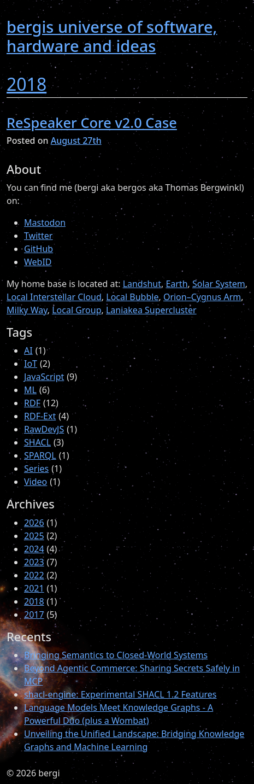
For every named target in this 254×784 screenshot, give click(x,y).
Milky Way (27, 310)
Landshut (142, 284)
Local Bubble (132, 297)
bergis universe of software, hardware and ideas (112, 36)
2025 (34, 536)
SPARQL (40, 455)
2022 (34, 575)
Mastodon (45, 223)
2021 (34, 588)
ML (30, 390)
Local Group (76, 310)
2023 (34, 562)
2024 (34, 549)
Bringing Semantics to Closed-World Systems (116, 655)
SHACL (37, 442)
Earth (176, 284)
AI (28, 350)
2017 (34, 615)
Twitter (38, 236)
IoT (30, 364)
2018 (26, 84)
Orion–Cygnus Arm (202, 297)
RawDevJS (44, 429)
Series (36, 469)
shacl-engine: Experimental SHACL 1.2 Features (120, 694)
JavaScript (44, 377)
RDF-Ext (40, 416)
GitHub (38, 249)
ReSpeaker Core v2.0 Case (92, 122)
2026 (34, 523)
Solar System (218, 284)
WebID (38, 262)
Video (35, 482)
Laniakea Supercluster (151, 310)
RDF (32, 403)
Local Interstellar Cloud (54, 297)
